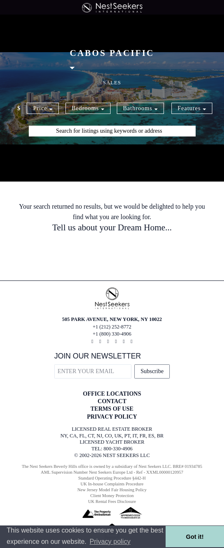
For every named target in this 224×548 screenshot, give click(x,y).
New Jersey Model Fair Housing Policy (112, 489)
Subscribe (152, 371)
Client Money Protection (112, 495)
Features (192, 108)
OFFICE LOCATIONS (112, 394)
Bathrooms (140, 108)
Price (42, 108)
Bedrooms (88, 108)
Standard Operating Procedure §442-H (112, 478)
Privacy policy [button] (110, 541)
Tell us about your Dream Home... (112, 227)
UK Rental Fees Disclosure (112, 501)
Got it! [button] (195, 536)
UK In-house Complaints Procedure (112, 484)
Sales (112, 83)
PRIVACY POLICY (112, 417)
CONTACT (112, 401)
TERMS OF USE (112, 409)
